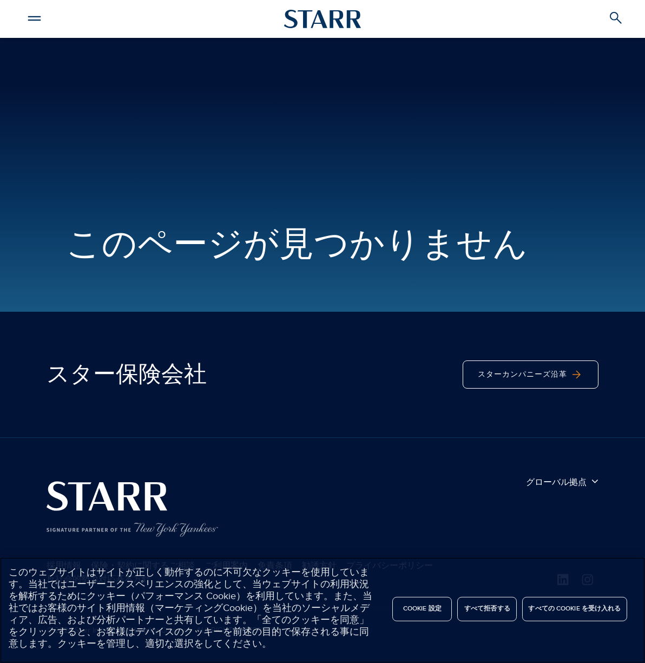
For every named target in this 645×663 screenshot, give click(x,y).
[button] (35, 16)
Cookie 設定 (422, 609)
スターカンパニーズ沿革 (530, 374)
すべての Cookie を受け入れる (574, 609)
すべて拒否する (487, 609)
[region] (322, 610)
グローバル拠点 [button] (562, 482)
